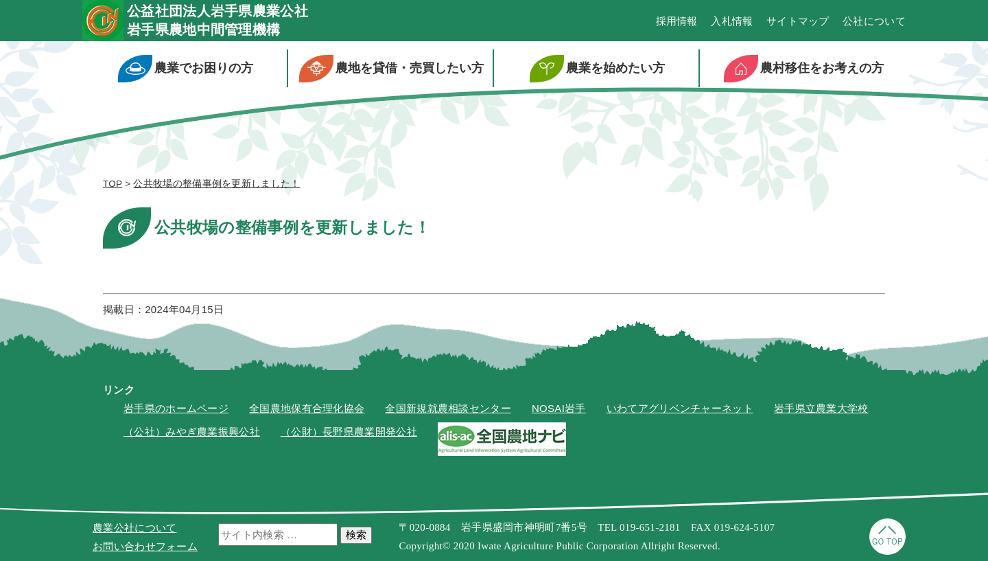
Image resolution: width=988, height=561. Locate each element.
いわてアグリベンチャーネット (680, 408)
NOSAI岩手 (559, 408)
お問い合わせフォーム (145, 546)
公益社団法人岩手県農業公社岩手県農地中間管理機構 (217, 20)
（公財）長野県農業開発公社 (349, 431)
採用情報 (677, 21)
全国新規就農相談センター (448, 408)
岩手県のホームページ (176, 408)
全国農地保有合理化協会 (306, 408)
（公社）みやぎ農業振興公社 (192, 431)
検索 (356, 534)
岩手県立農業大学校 (821, 408)
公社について (874, 21)
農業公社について (134, 528)
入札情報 (732, 21)
